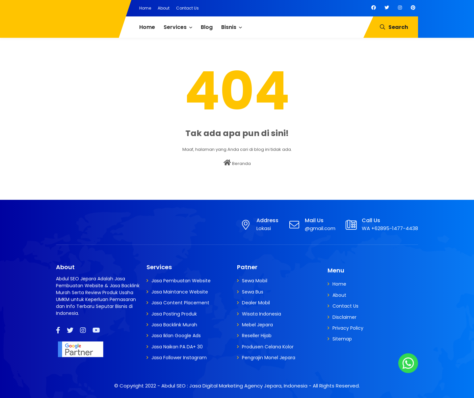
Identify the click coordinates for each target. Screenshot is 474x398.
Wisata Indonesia (261, 314)
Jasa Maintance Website (179, 292)
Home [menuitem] (147, 27)
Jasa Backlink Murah (174, 324)
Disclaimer (344, 317)
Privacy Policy (347, 328)
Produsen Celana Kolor (268, 346)
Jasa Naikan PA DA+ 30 (177, 346)
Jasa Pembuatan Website (181, 280)
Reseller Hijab (257, 335)
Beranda (237, 163)
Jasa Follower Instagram (179, 357)
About (164, 8)
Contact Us (187, 8)
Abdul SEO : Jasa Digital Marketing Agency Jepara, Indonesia (234, 385)
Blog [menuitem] (207, 27)
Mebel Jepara (257, 324)
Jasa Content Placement (180, 302)
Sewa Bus (252, 292)
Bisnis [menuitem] (228, 27)
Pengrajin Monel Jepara (268, 357)
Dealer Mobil (256, 302)
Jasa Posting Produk (174, 314)
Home (145, 8)
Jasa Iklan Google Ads (176, 335)
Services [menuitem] (175, 27)
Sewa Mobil (254, 280)
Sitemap (342, 339)
